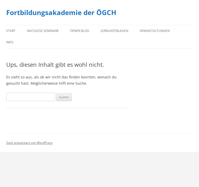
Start (11, 31)
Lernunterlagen (114, 31)
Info (9, 42)
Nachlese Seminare (43, 31)
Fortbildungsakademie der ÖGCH (61, 12)
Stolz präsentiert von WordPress (29, 143)
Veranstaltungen (155, 31)
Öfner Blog (79, 31)
